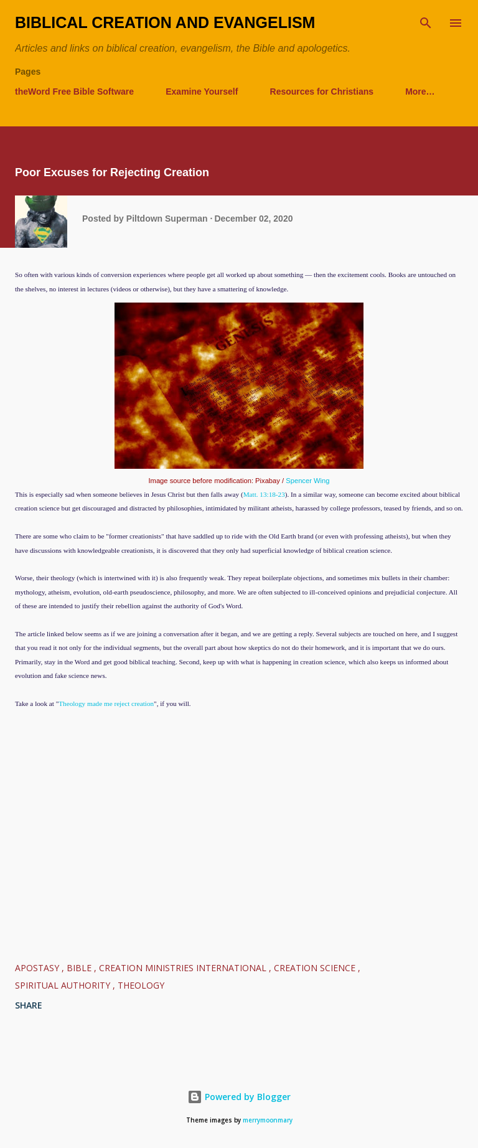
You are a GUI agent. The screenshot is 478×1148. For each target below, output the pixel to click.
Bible (80, 968)
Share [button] (28, 1005)
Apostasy (38, 968)
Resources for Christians (322, 91)
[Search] (425, 22)
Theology (141, 985)
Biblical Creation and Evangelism (165, 22)
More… (419, 91)
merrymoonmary (268, 1120)
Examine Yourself (202, 91)
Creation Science (316, 968)
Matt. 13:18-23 (264, 494)
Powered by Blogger (239, 1097)
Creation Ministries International (184, 968)
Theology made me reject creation (106, 703)
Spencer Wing (307, 480)
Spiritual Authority (64, 985)
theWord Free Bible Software (74, 91)
